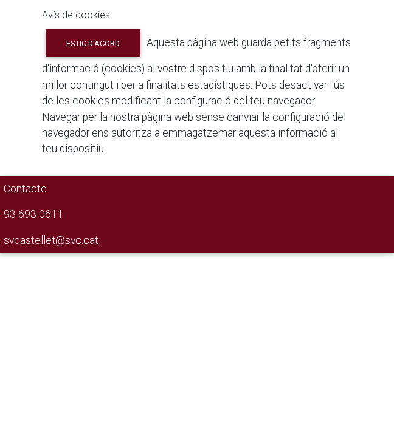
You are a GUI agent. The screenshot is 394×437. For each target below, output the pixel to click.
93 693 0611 (33, 214)
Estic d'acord (93, 43)
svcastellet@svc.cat (51, 240)
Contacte (25, 189)
